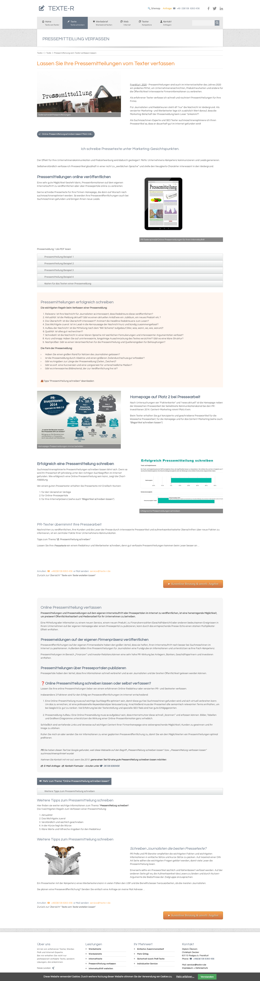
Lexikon (47, 969)
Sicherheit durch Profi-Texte (150, 960)
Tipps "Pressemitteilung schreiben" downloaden (69, 382)
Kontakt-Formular (74, 767)
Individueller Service (147, 965)
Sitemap (155, 9)
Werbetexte (95, 950)
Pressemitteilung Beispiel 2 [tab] (59, 265)
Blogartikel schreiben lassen (146, 424)
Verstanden (207, 976)
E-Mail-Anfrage (52, 767)
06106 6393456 (111, 767)
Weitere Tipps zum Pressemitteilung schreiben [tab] (69, 792)
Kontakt (165, 24)
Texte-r (40, 54)
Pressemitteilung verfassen (102, 965)
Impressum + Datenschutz (195, 969)
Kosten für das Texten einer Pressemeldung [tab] (67, 285)
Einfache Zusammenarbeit (150, 950)
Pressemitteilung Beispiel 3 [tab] (59, 271)
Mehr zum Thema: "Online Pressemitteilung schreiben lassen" (76, 782)
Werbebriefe (95, 955)
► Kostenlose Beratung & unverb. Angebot (193, 585)
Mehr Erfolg (142, 955)
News (40, 969)
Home (49, 24)
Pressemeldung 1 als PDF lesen (54, 250)
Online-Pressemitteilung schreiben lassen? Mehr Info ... (67, 135)
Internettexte (95, 960)
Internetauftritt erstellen (101, 970)
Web (125, 24)
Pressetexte (60, 547)
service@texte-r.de (100, 572)
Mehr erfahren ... (185, 976)
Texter (144, 24)
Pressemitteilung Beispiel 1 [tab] (59, 258)
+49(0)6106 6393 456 (61, 572)
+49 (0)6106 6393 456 (188, 9)
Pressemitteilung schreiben (75, 540)
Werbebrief (101, 24)
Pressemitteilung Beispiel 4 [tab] (59, 278)
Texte (75, 24)
